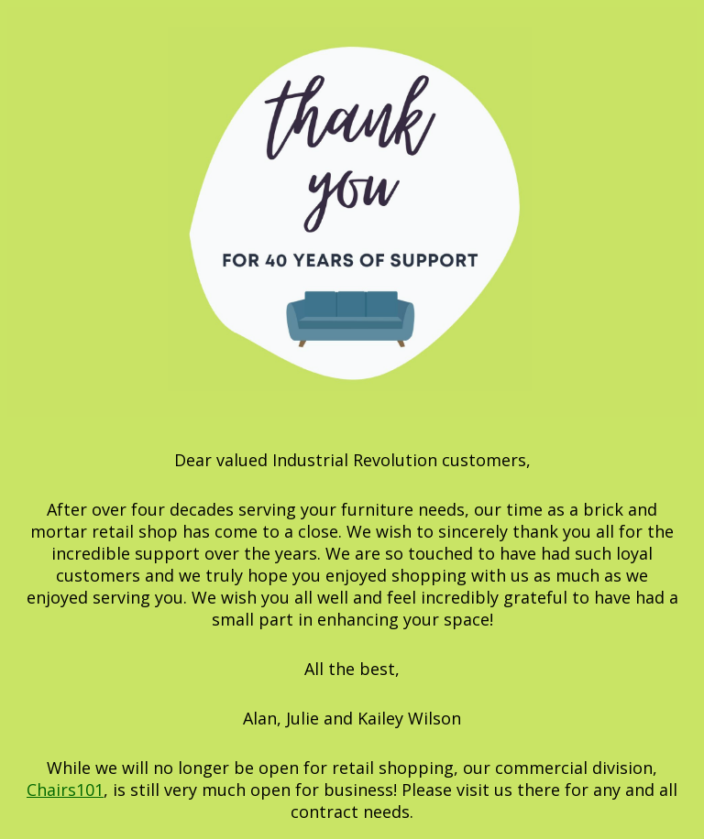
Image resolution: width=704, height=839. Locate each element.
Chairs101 (65, 790)
